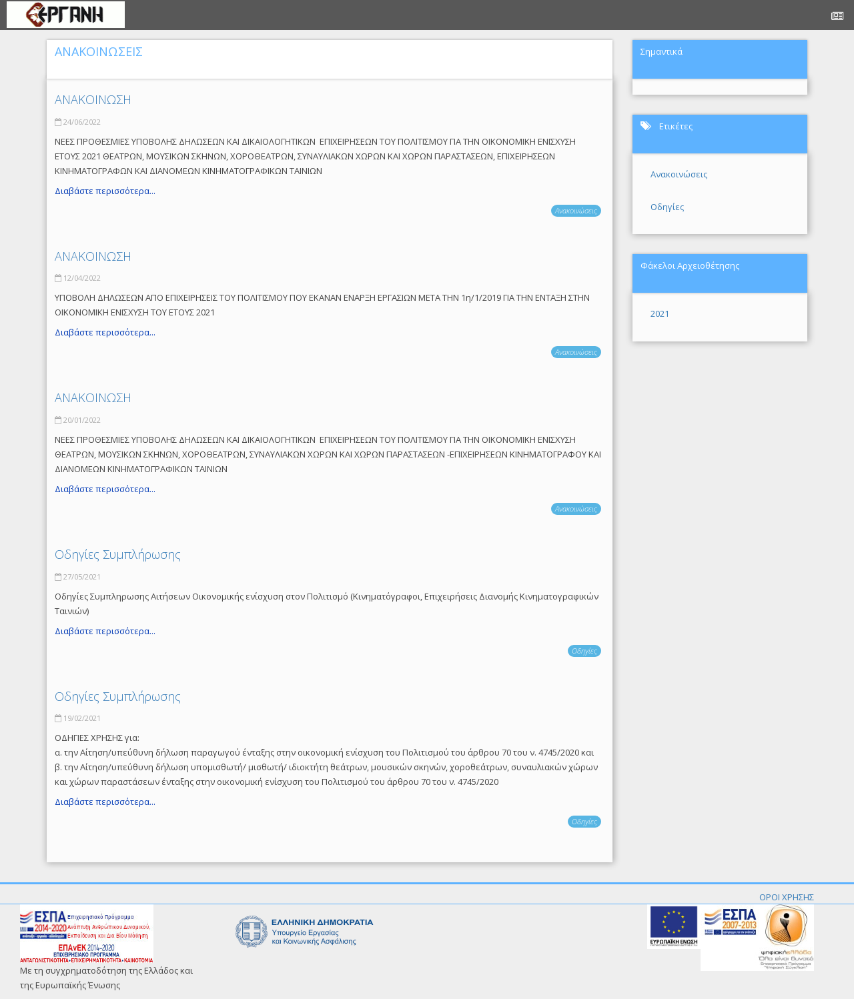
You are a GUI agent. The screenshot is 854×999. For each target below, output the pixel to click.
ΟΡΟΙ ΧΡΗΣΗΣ (786, 897)
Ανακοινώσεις (576, 210)
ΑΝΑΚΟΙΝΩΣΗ (93, 99)
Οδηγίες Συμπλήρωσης (118, 554)
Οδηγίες (584, 651)
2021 (660, 313)
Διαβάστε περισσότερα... (105, 191)
